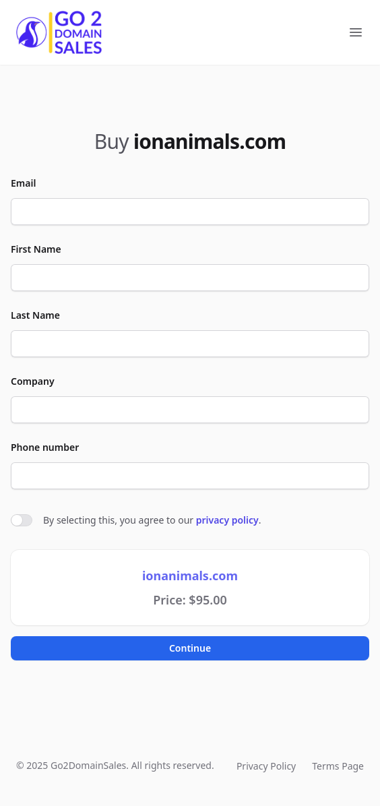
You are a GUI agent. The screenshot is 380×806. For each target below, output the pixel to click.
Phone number (45, 447)
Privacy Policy (266, 766)
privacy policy (227, 520)
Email (23, 183)
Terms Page (338, 766)
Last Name (35, 315)
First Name (36, 249)
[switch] (21, 520)
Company (33, 381)
